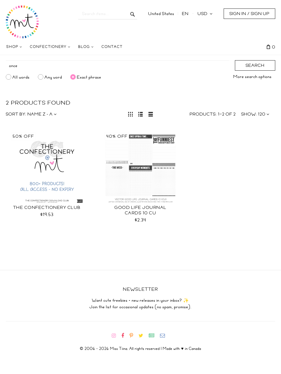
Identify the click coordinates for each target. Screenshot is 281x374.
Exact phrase (89, 77)
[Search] (117, 65)
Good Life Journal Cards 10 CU (140, 210)
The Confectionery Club (47, 207)
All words (21, 77)
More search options (252, 76)
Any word (53, 77)
